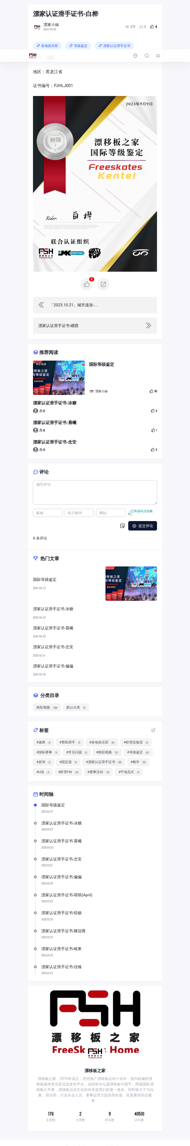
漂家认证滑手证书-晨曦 (61, 821)
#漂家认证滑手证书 (104, 743)
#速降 (44, 723)
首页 (33, 1128)
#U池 (43, 753)
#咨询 (44, 743)
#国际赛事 (47, 733)
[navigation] (95, 285)
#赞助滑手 (70, 723)
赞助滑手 (71, 1136)
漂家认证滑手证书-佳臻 (61, 947)
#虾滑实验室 (136, 723)
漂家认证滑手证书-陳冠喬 (63, 911)
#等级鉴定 (138, 733)
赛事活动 (85, 1128)
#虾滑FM (68, 753)
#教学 (139, 743)
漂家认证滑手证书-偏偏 (61, 857)
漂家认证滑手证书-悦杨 (61, 893)
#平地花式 (129, 753)
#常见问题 (77, 733)
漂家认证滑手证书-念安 (61, 839)
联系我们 (119, 1136)
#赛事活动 (99, 753)
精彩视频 (41, 344)
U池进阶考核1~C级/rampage (127, 1128)
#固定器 (68, 743)
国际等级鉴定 (53, 785)
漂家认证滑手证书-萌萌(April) (66, 875)
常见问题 (95, 1136)
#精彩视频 (107, 733)
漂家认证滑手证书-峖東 (61, 929)
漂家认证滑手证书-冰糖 (61, 803)
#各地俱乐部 (102, 723)
